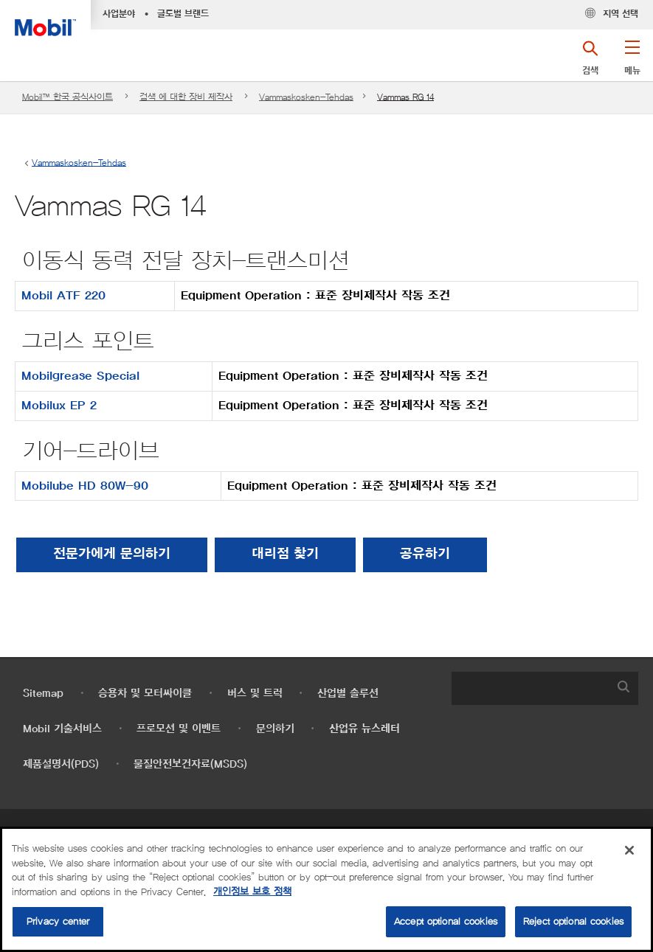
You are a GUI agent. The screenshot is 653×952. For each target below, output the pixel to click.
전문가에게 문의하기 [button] (111, 554)
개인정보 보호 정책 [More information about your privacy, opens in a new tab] (252, 891)
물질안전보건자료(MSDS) (190, 764)
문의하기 (275, 728)
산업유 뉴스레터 (364, 728)
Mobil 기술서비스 (62, 728)
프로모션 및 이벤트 (179, 728)
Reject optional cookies (573, 921)
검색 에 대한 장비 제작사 (185, 97)
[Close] (629, 850)
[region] (326, 889)
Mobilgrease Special (80, 376)
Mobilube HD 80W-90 (84, 486)
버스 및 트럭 (255, 693)
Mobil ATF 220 (63, 295)
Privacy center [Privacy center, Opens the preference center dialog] (58, 921)
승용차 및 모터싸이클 (145, 693)
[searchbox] (530, 688)
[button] (632, 62)
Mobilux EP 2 (59, 405)
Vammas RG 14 (405, 97)
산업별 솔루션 (348, 693)
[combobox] (545, 688)
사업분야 (119, 14)
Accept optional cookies (445, 921)
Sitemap (43, 693)
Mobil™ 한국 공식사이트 (67, 97)
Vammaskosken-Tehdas (306, 97)
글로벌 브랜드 (183, 14)
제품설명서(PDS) (61, 764)
